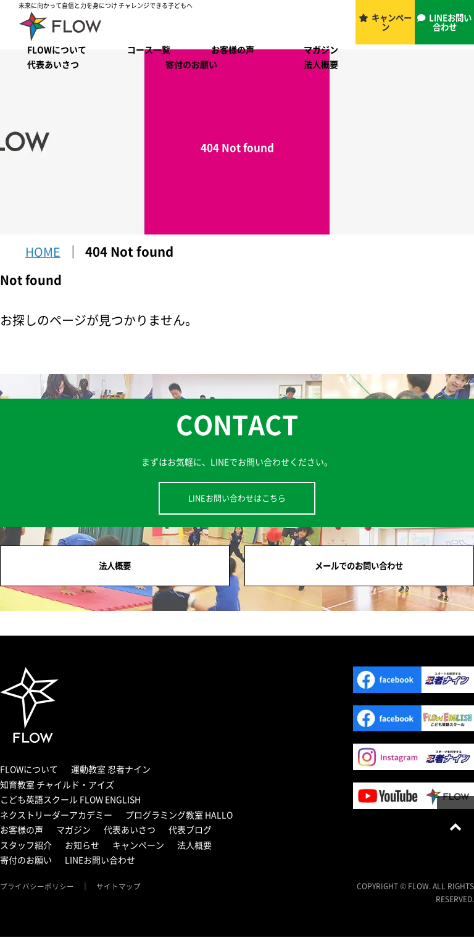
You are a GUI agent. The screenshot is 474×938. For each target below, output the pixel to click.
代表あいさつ (53, 64)
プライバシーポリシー (37, 887)
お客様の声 (232, 49)
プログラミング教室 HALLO (179, 816)
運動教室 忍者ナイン (111, 771)
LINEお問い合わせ (451, 23)
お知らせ (82, 846)
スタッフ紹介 (26, 846)
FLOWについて (56, 49)
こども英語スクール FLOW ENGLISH (70, 801)
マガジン (321, 49)
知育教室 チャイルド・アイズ (57, 785)
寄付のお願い (191, 64)
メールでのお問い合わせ (359, 566)
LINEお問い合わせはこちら (237, 498)
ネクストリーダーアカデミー (56, 816)
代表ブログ (190, 831)
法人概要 (321, 64)
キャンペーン (392, 23)
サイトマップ (118, 887)
